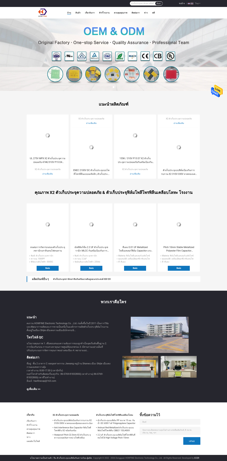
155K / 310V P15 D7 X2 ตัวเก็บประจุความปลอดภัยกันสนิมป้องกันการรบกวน (135, 160)
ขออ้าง (182, 3)
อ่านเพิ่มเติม (47, 174)
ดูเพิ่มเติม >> (33, 389)
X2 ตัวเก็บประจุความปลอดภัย (48, 169)
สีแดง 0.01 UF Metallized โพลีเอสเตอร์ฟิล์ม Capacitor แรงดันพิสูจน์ (135, 249)
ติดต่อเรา (136, 13)
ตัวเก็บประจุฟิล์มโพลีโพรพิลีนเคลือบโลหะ (114, 415)
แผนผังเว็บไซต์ (33, 441)
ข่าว (146, 13)
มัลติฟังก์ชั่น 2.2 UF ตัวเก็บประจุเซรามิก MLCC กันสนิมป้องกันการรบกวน (91, 249)
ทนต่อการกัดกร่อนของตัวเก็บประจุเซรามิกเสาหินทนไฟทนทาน (47, 249)
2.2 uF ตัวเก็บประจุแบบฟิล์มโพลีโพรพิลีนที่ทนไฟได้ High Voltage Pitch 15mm (116, 436)
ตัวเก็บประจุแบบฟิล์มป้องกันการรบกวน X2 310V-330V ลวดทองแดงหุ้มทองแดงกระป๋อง (178, 172)
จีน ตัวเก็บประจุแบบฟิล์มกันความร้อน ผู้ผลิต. (73, 458)
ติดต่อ (47, 268)
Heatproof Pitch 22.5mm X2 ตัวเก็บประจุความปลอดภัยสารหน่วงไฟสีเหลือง (72, 436)
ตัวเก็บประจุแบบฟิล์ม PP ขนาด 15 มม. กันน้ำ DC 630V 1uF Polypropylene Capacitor (116, 421)
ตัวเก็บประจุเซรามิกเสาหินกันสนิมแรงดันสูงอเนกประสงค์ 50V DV (82, 279)
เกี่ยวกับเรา (90, 13)
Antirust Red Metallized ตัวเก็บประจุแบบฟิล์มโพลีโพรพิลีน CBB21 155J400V (116, 429)
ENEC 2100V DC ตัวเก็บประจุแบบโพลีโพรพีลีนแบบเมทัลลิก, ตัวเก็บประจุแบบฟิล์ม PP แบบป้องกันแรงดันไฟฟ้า (91, 172)
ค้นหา (159, 3)
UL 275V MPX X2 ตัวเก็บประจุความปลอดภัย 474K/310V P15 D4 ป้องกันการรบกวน (47, 160)
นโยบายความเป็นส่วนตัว (41, 458)
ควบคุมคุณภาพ (120, 13)
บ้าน (69, 13)
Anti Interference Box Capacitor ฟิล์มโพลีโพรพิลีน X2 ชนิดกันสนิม (72, 429)
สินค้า (78, 13)
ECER (196, 458)
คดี (153, 13)
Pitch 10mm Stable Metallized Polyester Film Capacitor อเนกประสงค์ (178, 249)
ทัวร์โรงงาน (104, 13)
